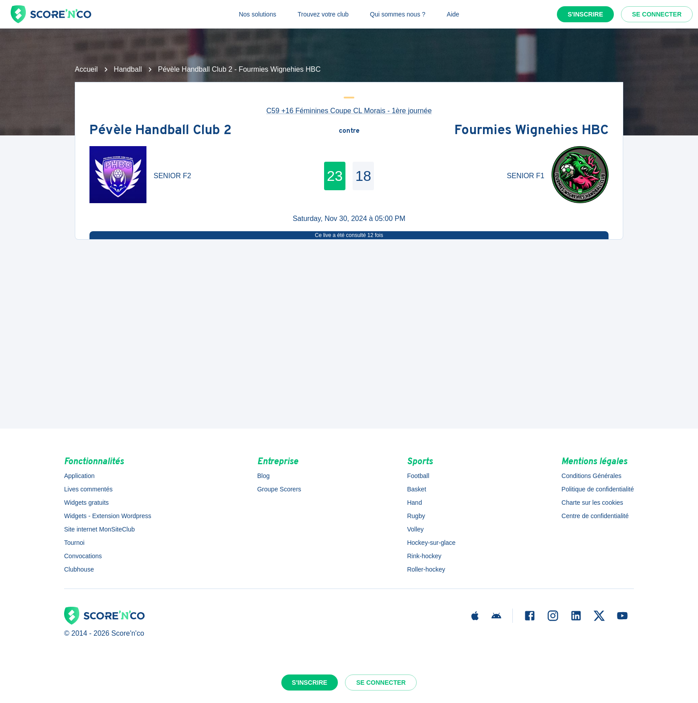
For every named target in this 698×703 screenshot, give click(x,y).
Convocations (83, 556)
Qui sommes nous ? (398, 14)
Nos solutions (257, 14)
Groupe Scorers (279, 489)
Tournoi (74, 542)
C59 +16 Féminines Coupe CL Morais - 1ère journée (349, 110)
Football (418, 475)
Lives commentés (88, 489)
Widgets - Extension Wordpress (107, 515)
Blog (263, 475)
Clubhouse (79, 569)
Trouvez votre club (323, 14)
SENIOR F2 (172, 176)
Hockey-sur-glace (431, 542)
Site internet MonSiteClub (99, 529)
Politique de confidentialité (597, 489)
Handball (128, 69)
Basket (416, 489)
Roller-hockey (426, 569)
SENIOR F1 (525, 176)
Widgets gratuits (86, 502)
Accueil (86, 69)
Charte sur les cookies (592, 502)
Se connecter (657, 14)
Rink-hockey (424, 556)
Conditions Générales (591, 475)
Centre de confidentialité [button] (595, 515)
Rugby (416, 515)
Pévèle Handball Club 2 (160, 131)
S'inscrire (585, 14)
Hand (414, 502)
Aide (453, 14)
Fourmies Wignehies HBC (532, 131)
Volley (415, 529)
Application (79, 475)
